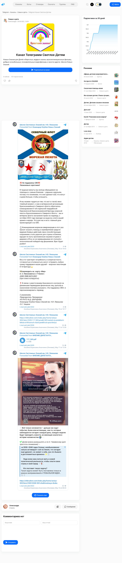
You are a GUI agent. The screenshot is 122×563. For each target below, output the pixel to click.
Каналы (18, 4)
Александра (14, 506)
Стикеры (39, 4)
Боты (29, 4)
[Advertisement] (40, 102)
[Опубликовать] (92, 4)
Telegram (5, 12)
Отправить (10, 542)
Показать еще (40, 495)
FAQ (72, 4)
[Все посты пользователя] (57, 506)
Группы (62, 4)
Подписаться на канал (40, 70)
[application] (101, 39)
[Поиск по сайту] (87, 4)
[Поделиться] (9, 81)
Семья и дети (22, 12)
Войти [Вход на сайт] (115, 4)
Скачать (51, 4)
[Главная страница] (3, 4)
